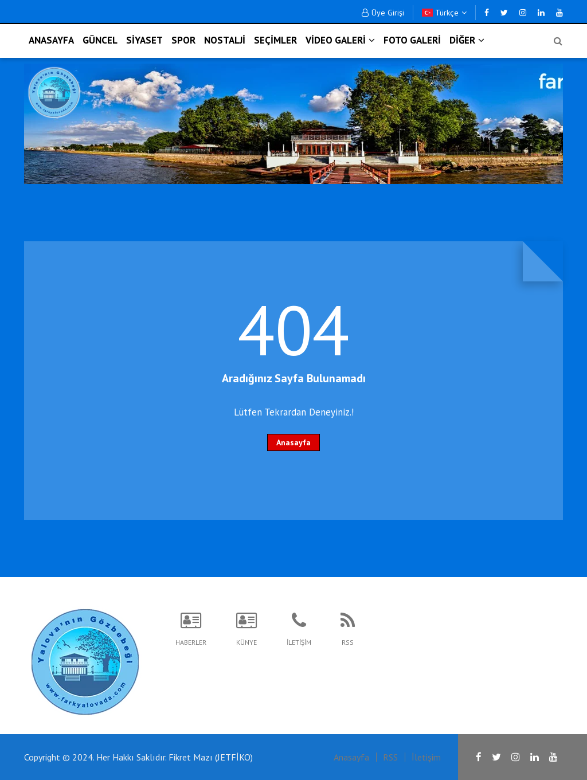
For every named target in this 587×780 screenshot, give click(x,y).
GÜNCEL (100, 40)
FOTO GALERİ (412, 40)
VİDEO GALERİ (340, 40)
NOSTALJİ (224, 40)
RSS (390, 757)
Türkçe (444, 12)
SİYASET (144, 40)
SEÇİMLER (275, 40)
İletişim (426, 757)
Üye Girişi (383, 12)
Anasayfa (293, 442)
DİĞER (466, 40)
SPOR (183, 40)
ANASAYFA (51, 40)
